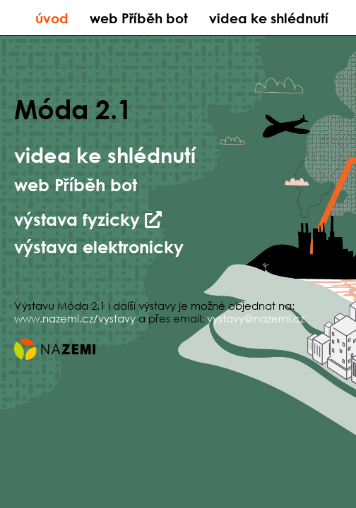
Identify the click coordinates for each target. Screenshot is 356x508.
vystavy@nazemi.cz (255, 318)
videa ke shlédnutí (268, 18)
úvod (52, 18)
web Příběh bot (139, 18)
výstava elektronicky (99, 246)
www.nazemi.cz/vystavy (75, 318)
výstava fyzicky (88, 219)
